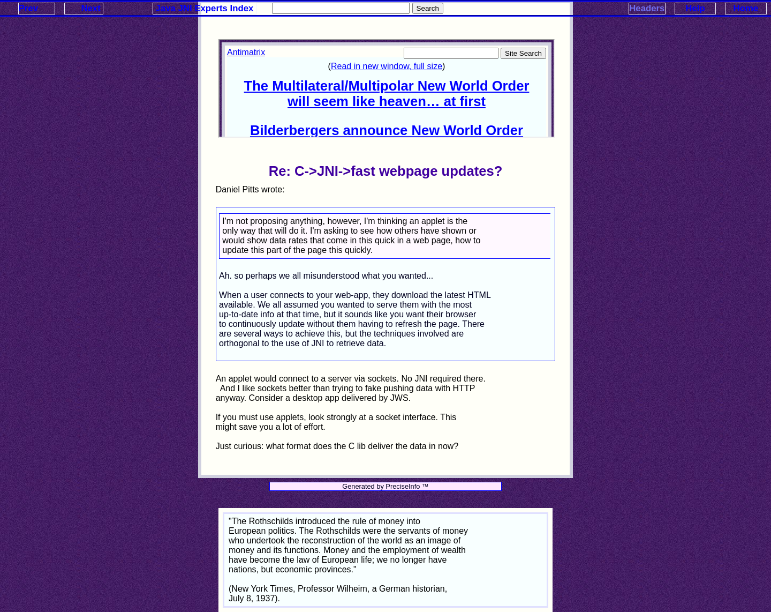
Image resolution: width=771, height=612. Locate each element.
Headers (646, 8)
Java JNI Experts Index (205, 8)
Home (746, 8)
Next (90, 8)
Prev (28, 8)
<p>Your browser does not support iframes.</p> (386, 88)
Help (695, 8)
